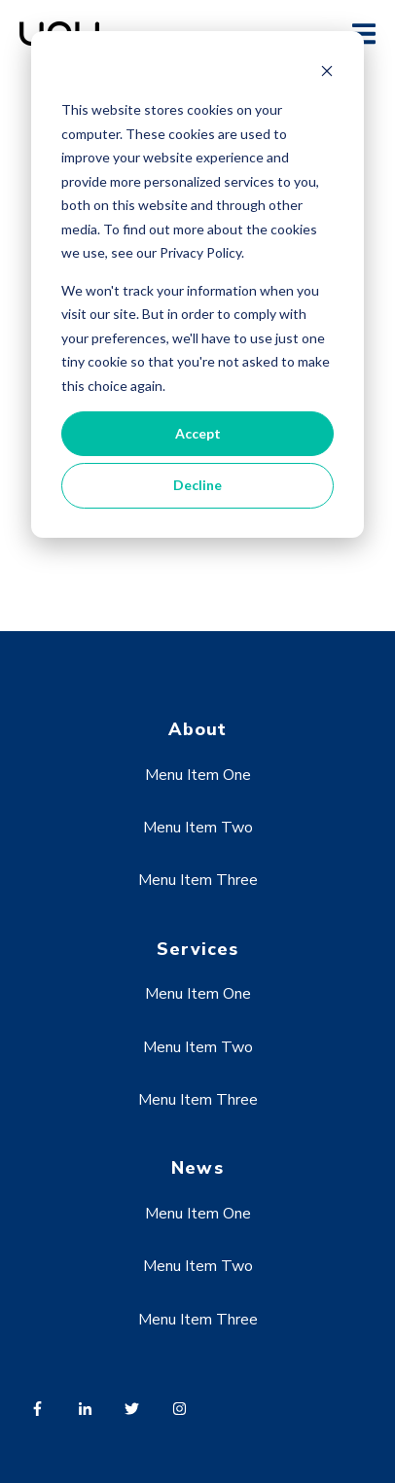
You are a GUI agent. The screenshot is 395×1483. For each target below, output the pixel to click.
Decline (197, 485)
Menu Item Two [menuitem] (198, 827)
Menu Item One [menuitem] (198, 775)
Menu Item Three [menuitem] (198, 880)
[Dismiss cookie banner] (327, 73)
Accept (198, 433)
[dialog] (197, 284)
